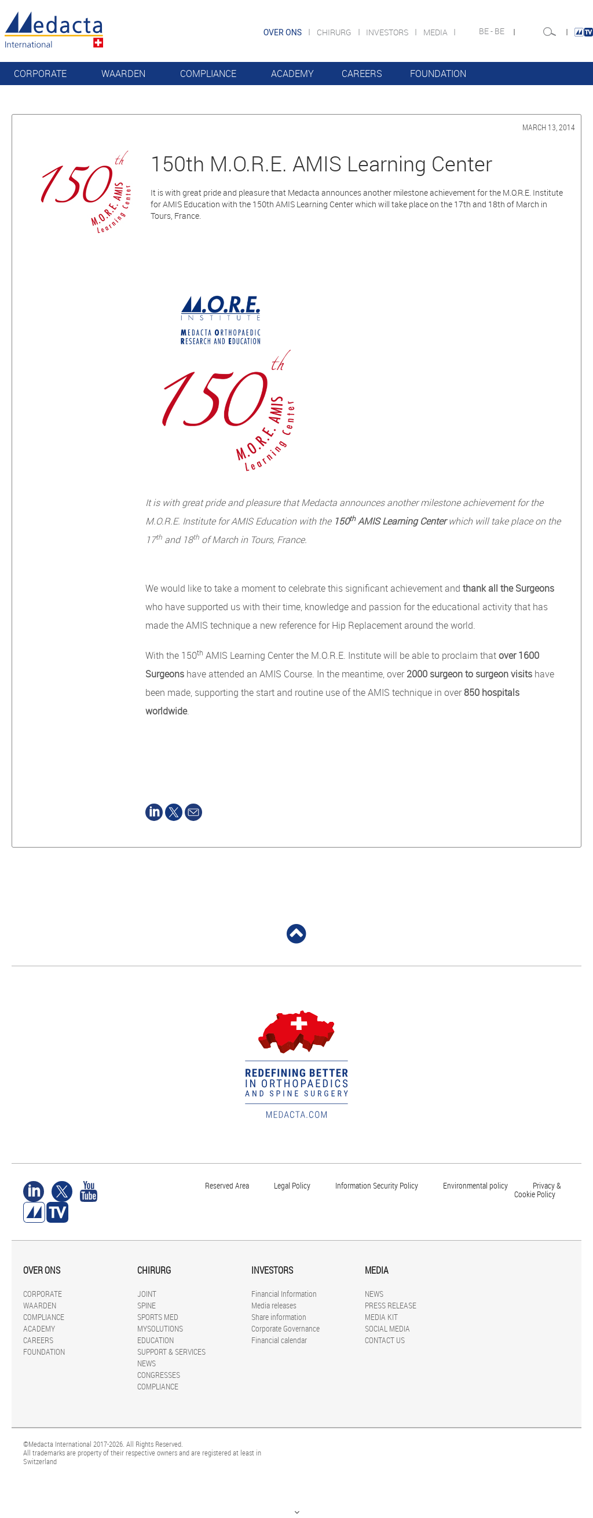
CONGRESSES (158, 1374)
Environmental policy (475, 1185)
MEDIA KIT (381, 1316)
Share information (278, 1316)
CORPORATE (40, 73)
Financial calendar (279, 1339)
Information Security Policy (376, 1185)
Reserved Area (227, 1185)
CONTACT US (385, 1339)
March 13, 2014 (548, 127)
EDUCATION (155, 1339)
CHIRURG (335, 32)
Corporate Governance (285, 1328)
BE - (487, 31)
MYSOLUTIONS (160, 1328)
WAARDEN (123, 73)
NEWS (146, 1363)
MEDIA (436, 32)
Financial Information (284, 1293)
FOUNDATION (438, 73)
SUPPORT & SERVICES (171, 1351)
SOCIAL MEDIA (387, 1328)
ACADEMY (292, 73)
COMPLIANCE (208, 73)
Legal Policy (292, 1185)
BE (500, 31)
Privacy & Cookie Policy (537, 1190)
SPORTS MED (157, 1316)
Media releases (273, 1305)
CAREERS (362, 73)
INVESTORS (388, 32)
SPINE (146, 1305)
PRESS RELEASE (390, 1305)
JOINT (146, 1293)
